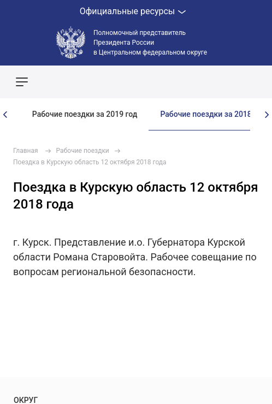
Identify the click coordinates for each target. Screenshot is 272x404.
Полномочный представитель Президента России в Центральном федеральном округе (150, 42)
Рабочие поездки (82, 151)
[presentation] (5, 114)
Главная (25, 151)
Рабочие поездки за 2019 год (85, 114)
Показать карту (231, 82)
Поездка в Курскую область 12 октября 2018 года (90, 162)
